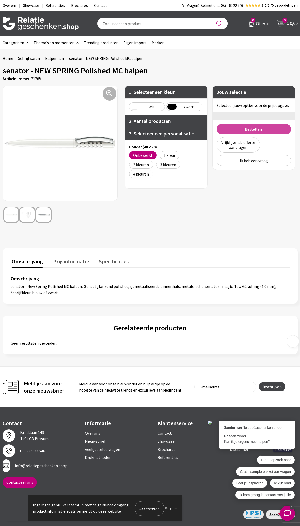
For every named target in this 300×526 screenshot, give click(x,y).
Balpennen (54, 58)
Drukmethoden (98, 456)
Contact (165, 431)
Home (8, 58)
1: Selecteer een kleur (152, 92)
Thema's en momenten (54, 42)
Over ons (92, 431)
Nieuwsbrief (95, 439)
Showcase (166, 439)
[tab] (26, 261)
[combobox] (162, 23)
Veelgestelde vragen (102, 448)
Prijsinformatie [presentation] (67, 260)
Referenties (168, 456)
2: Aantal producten (150, 121)
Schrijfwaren (29, 58)
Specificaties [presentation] (108, 260)
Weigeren (171, 508)
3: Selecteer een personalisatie (161, 133)
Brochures (166, 448)
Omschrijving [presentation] (26, 260)
